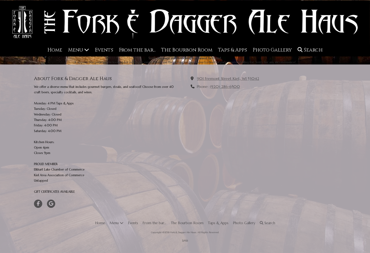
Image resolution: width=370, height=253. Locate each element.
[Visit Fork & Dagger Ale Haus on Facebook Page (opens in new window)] (38, 204)
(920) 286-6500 (225, 86)
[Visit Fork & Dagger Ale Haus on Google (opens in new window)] (51, 204)
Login (185, 240)
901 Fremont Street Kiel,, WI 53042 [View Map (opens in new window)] (228, 78)
